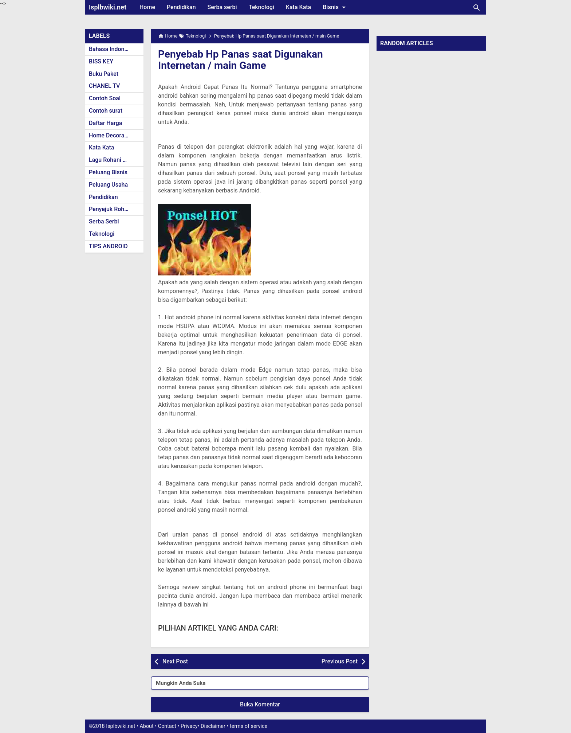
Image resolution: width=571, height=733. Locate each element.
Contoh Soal (105, 98)
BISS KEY (101, 61)
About (146, 726)
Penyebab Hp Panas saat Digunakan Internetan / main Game (240, 59)
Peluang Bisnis (108, 172)
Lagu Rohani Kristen (115, 159)
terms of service (248, 726)
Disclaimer (213, 726)
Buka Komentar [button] (260, 704)
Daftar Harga (105, 123)
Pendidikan (181, 7)
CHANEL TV (104, 85)
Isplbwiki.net (107, 7)
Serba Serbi (104, 221)
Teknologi (261, 7)
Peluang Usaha (108, 184)
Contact (167, 726)
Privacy (189, 726)
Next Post (175, 661)
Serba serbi (222, 7)
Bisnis (335, 7)
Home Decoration (111, 135)
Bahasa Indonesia (112, 49)
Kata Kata (298, 7)
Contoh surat (105, 110)
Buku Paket (103, 73)
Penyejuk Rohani (110, 209)
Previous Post (340, 661)
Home (147, 7)
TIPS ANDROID (108, 246)
